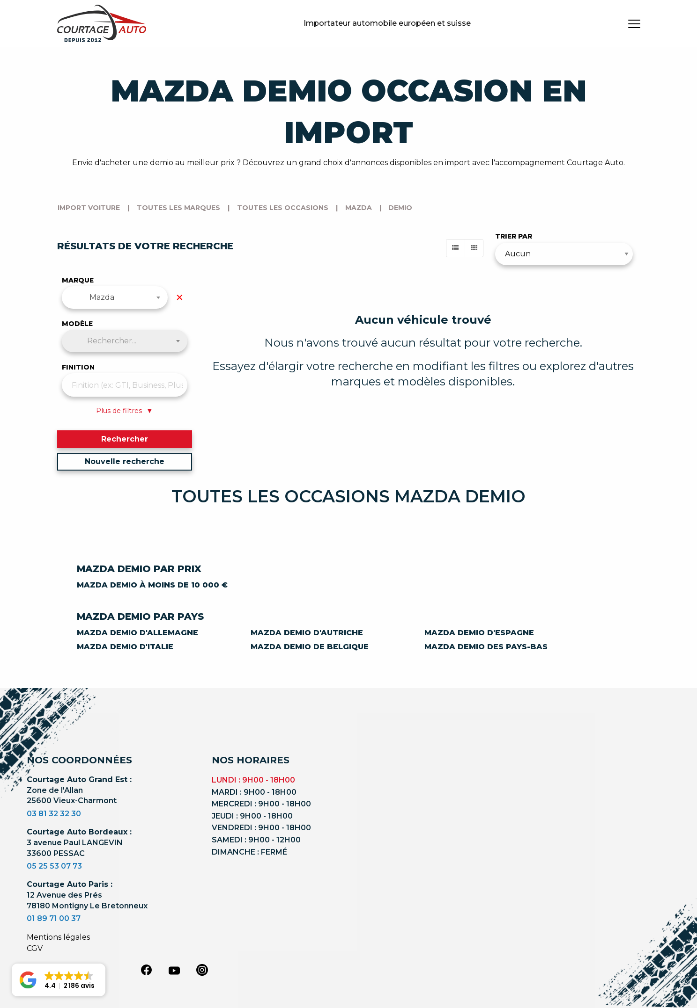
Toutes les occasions (282, 207)
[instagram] (202, 970)
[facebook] (146, 970)
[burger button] (634, 23)
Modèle (77, 323)
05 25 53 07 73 (54, 866)
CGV (35, 948)
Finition (78, 367)
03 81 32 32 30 (54, 813)
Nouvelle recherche (124, 461)
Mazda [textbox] (101, 297)
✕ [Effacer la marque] (180, 297)
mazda (358, 207)
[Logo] (101, 23)
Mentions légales (58, 937)
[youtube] (174, 971)
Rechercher (124, 439)
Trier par (513, 236)
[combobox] (115, 297)
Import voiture (89, 207)
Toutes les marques (178, 207)
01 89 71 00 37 (54, 918)
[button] (58, 980)
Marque (78, 280)
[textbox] (125, 341)
